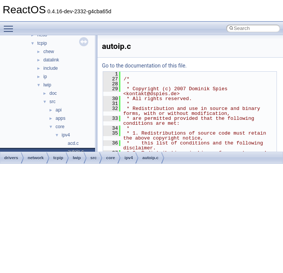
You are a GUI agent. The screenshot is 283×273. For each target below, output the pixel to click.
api (59, 110)
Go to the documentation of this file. (144, 66)
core (60, 126)
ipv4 (66, 135)
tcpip (42, 43)
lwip (47, 85)
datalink (51, 60)
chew (48, 51)
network (36, 157)
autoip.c (150, 157)
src (52, 101)
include (50, 68)
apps (60, 118)
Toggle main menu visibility (10, 25)
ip (45, 76)
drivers (11, 157)
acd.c (73, 143)
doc (53, 93)
